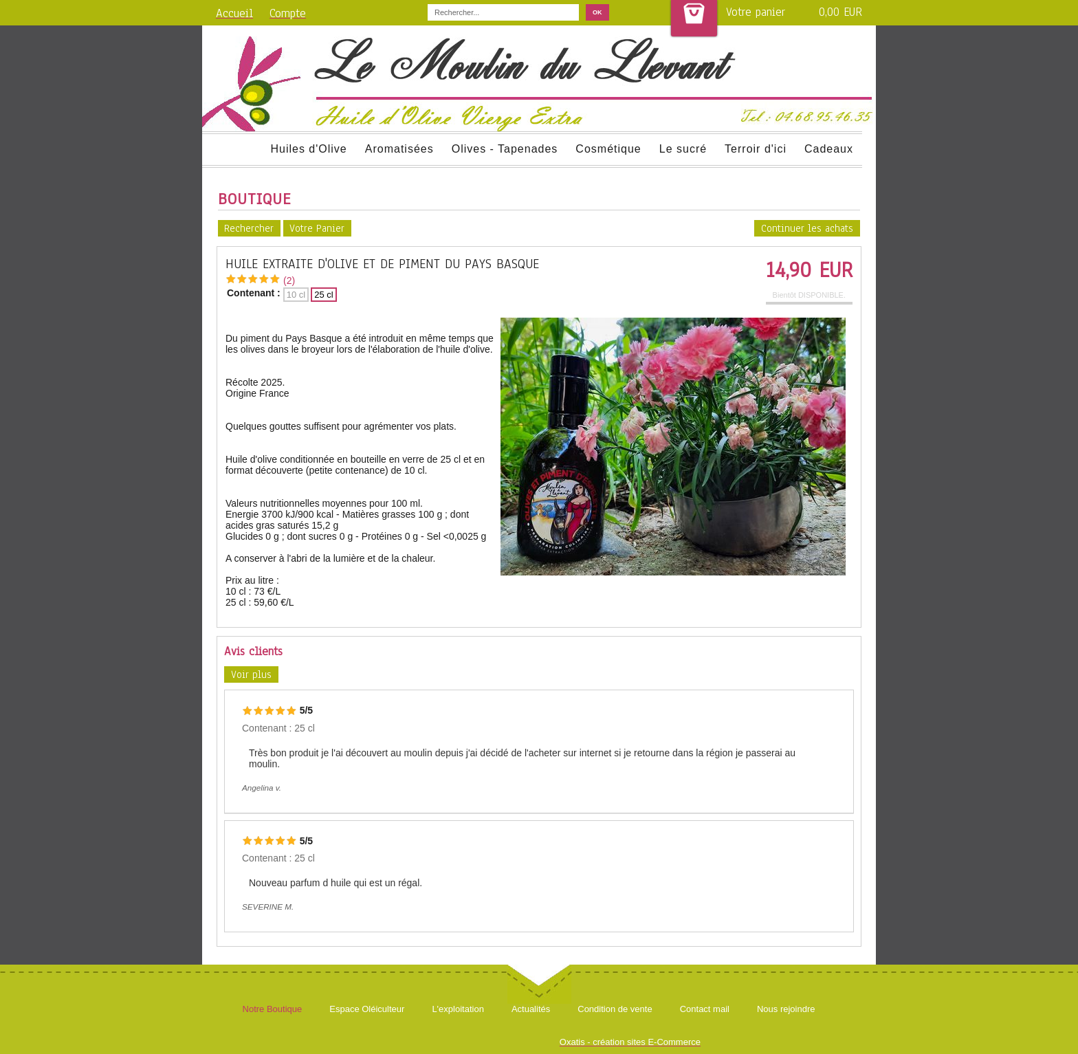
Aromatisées (399, 149)
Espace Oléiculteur (366, 1009)
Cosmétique (608, 149)
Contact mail (704, 1009)
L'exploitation (457, 1009)
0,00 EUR (840, 12)
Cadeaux (828, 149)
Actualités (531, 1009)
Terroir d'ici (755, 149)
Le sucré (683, 149)
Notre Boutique (272, 1009)
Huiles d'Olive (308, 149)
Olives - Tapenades (505, 149)
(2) (289, 280)
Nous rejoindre (786, 1009)
